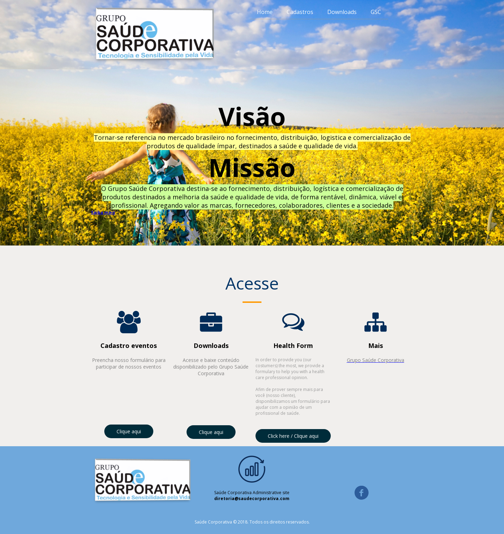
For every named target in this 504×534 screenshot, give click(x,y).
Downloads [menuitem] (342, 12)
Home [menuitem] (265, 12)
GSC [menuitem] (376, 12)
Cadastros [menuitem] (300, 12)
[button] (128, 431)
